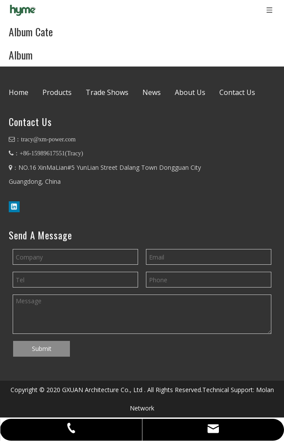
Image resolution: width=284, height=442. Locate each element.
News (151, 92)
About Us (190, 92)
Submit (42, 348)
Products (57, 92)
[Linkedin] (14, 206)
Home (18, 92)
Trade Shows (107, 92)
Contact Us (237, 92)
